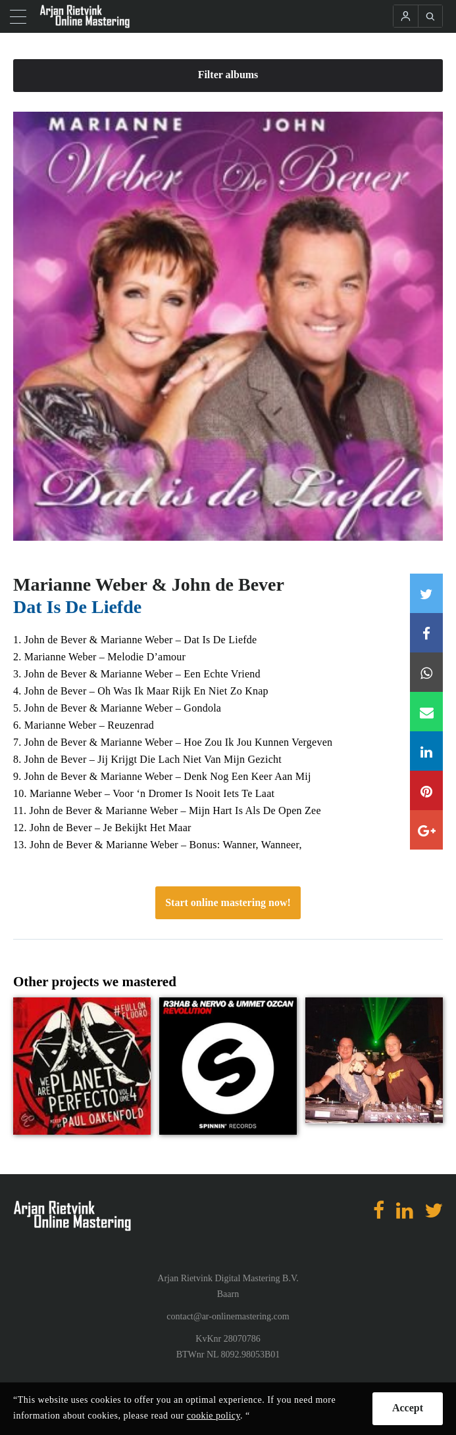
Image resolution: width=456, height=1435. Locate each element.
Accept (407, 1407)
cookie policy (213, 1416)
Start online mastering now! (228, 902)
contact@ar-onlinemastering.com (227, 1316)
